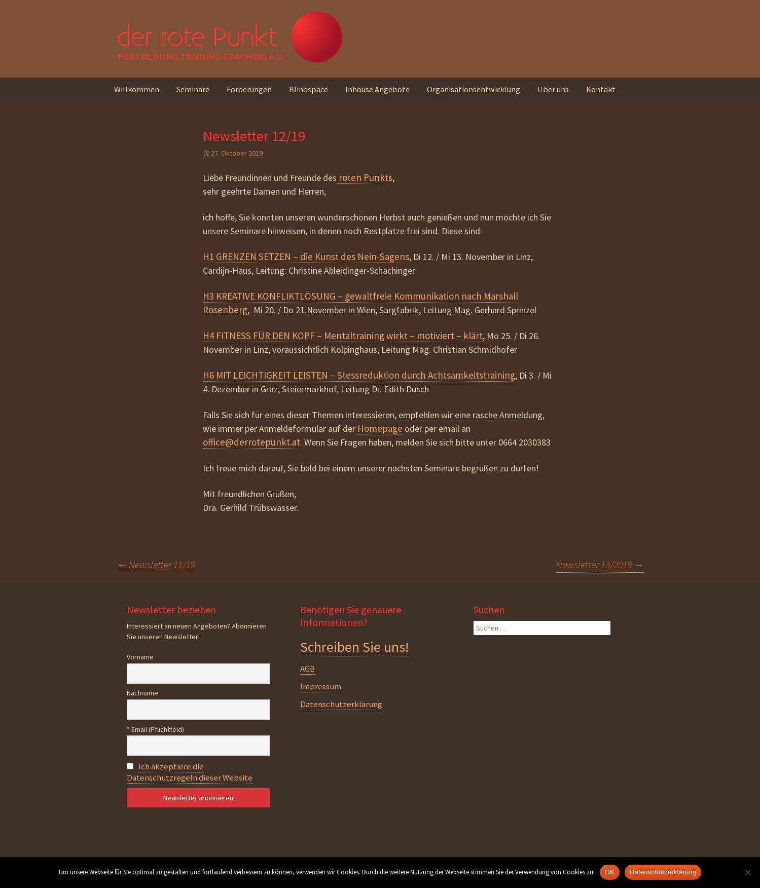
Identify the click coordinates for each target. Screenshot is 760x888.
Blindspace (308, 89)
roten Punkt (362, 177)
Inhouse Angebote (377, 89)
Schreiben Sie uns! (354, 647)
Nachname (142, 692)
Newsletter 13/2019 (600, 564)
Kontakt (601, 89)
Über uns (553, 89)
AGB (307, 668)
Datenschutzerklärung (341, 704)
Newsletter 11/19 (156, 564)
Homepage (380, 428)
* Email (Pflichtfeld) (155, 729)
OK (609, 872)
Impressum (320, 686)
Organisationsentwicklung (473, 89)
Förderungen (249, 89)
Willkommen (136, 89)
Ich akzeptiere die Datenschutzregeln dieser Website (189, 772)
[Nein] (747, 872)
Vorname (140, 656)
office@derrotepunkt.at (251, 442)
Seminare (192, 89)
